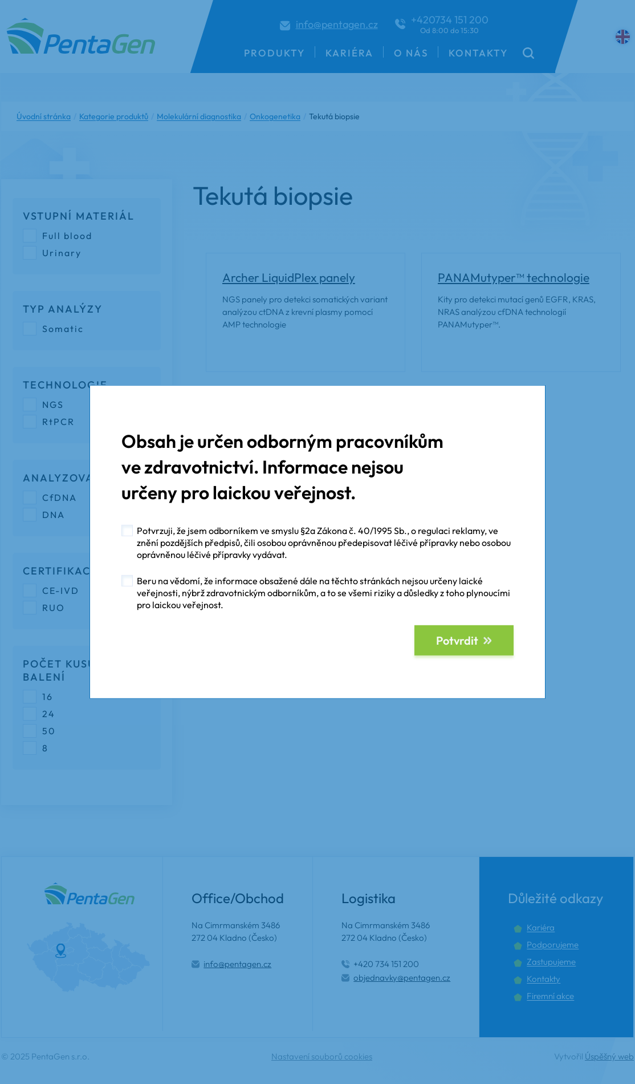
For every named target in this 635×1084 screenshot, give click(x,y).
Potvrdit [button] (457, 640)
